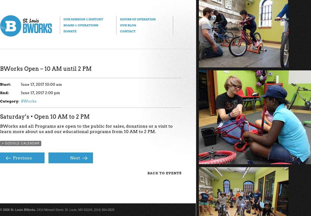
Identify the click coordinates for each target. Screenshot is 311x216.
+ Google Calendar (20, 143)
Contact (127, 31)
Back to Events (164, 173)
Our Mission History (83, 19)
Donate (70, 31)
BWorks (28, 101)
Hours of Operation (138, 19)
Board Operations (80, 25)
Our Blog (128, 25)
